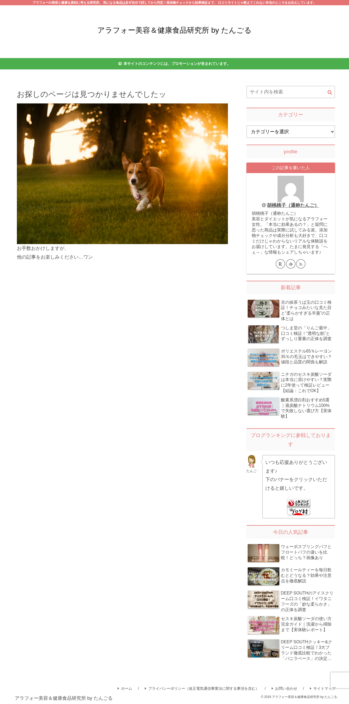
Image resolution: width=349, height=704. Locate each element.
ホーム (125, 688)
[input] (290, 92)
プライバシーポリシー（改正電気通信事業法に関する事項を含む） (202, 688)
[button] (330, 92)
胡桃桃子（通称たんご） (293, 205)
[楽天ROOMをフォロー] (280, 264)
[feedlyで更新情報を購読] (290, 264)
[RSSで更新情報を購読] (300, 264)
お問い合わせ (284, 688)
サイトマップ (323, 688)
